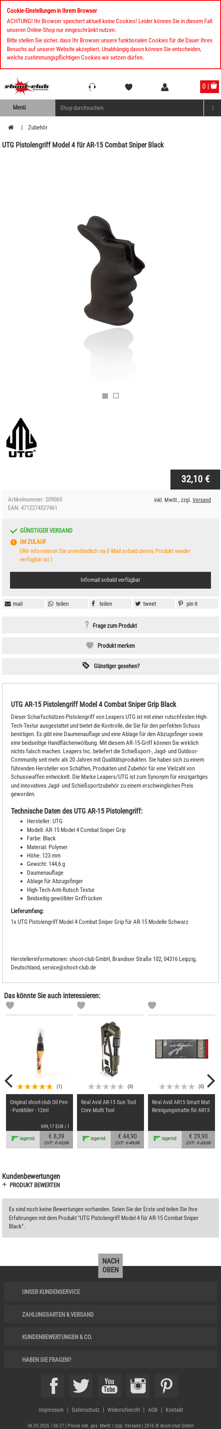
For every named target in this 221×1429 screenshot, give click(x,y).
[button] (186, 603)
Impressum (51, 1410)
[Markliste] (10, 1006)
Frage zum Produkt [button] (115, 626)
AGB (153, 1410)
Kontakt (174, 1410)
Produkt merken (116, 645)
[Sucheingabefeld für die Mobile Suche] (129, 108)
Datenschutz (85, 1410)
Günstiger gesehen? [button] (117, 666)
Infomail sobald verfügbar (110, 579)
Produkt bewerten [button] (35, 1185)
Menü (19, 107)
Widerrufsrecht (123, 1410)
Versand (202, 500)
